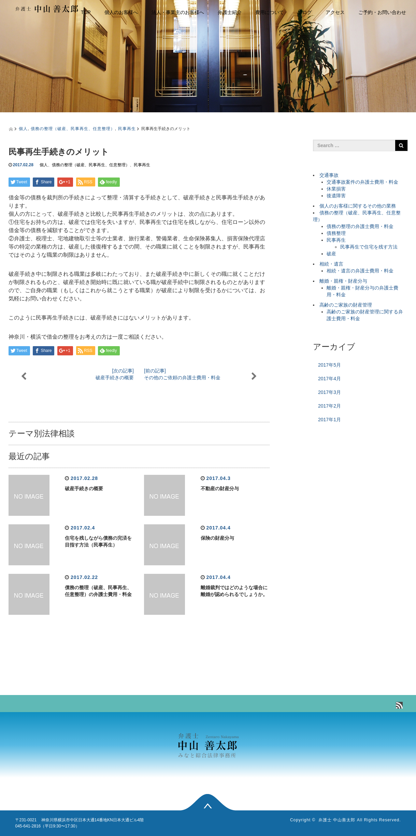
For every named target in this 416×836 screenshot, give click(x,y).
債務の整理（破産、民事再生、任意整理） (73, 128)
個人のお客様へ (121, 12)
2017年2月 (329, 406)
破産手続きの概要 (84, 488)
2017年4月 (329, 378)
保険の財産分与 (217, 538)
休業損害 (336, 189)
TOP (86, 12)
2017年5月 (329, 365)
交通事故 (329, 175)
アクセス (335, 12)
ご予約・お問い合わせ (382, 12)
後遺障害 (336, 195)
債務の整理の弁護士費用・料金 (360, 226)
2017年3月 (329, 392)
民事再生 (127, 128)
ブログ (305, 12)
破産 (331, 253)
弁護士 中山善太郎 (336, 820)
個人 (23, 128)
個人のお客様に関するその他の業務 (357, 206)
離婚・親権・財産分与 (343, 281)
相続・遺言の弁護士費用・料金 (360, 270)
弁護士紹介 (230, 12)
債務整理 (336, 233)
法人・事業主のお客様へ (178, 12)
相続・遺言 (331, 264)
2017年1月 (329, 419)
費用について (269, 12)
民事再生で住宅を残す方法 (369, 247)
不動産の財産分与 (220, 488)
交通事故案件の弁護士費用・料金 (362, 182)
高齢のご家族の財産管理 (345, 305)
